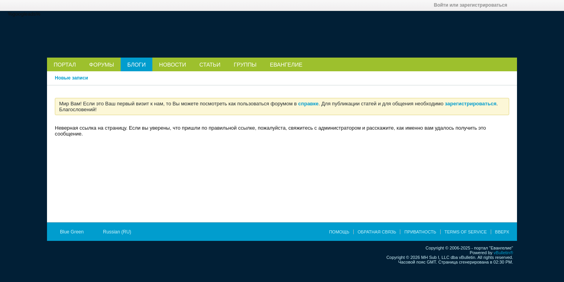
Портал (65, 64)
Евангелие (286, 64)
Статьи (210, 64)
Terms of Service (466, 232)
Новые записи (71, 78)
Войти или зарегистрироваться (473, 5)
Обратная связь (377, 232)
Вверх (502, 232)
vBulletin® (503, 252)
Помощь (339, 232)
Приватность (420, 232)
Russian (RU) (119, 232)
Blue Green (74, 232)
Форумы (101, 64)
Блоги (136, 64)
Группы (245, 64)
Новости (172, 64)
